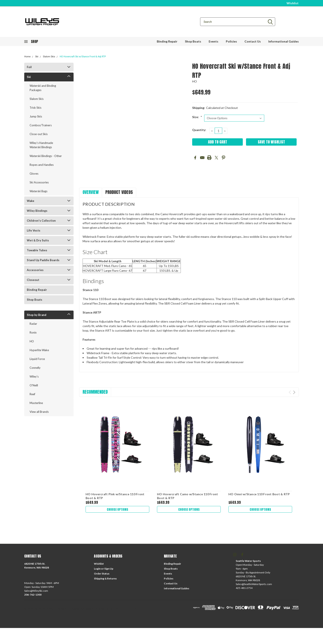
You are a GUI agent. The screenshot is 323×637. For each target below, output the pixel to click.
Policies (231, 41)
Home (27, 56)
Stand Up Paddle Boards (43, 260)
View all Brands (39, 411)
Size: (197, 117)
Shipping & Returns (105, 578)
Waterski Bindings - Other (46, 156)
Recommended (95, 392)
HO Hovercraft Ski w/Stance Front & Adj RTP (83, 56)
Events (213, 41)
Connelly (35, 367)
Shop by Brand (36, 315)
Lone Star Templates (122, 608)
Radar (33, 323)
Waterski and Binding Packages (43, 88)
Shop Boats (193, 41)
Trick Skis (35, 107)
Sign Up (108, 568)
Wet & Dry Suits (38, 240)
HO (32, 341)
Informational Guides (283, 41)
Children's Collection (41, 220)
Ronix (33, 332)
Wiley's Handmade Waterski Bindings (41, 145)
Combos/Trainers (41, 125)
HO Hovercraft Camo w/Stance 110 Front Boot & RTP (187, 496)
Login (97, 568)
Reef (32, 394)
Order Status (101, 573)
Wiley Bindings (37, 210)
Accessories (35, 270)
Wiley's (34, 376)
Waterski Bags (38, 191)
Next (294, 392)
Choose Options (117, 509)
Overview (91, 192)
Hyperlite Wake (39, 350)
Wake (30, 201)
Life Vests (33, 230)
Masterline (36, 403)
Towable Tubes (37, 250)
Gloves (34, 173)
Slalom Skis (49, 56)
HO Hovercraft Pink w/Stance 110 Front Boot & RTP (115, 496)
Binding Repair (167, 41)
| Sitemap (61, 608)
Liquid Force (37, 359)
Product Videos (119, 192)
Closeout (33, 280)
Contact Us (253, 41)
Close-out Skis (39, 134)
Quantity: (199, 130)
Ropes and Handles (42, 164)
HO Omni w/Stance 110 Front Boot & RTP (259, 494)
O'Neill (34, 385)
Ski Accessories (39, 182)
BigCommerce (88, 608)
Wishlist (293, 3)
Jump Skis (36, 116)
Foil (29, 67)
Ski (36, 56)
